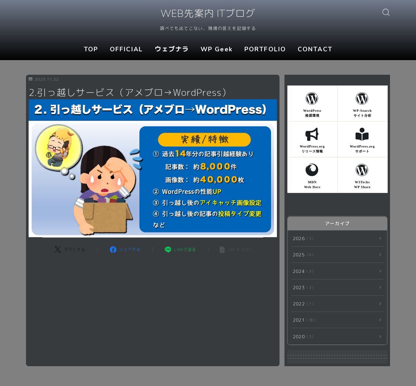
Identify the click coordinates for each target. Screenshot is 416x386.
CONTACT (315, 49)
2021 (303, 320)
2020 (302, 336)
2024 (302, 271)
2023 (302, 287)
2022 (302, 304)
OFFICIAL (126, 49)
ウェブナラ (172, 49)
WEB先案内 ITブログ (207, 14)
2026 (302, 238)
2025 (302, 255)
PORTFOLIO (265, 49)
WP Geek (217, 49)
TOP (91, 49)
